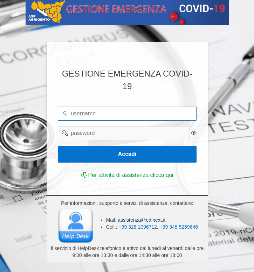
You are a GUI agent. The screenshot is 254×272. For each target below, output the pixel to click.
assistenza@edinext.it (140, 220)
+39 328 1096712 (137, 227)
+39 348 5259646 (178, 227)
